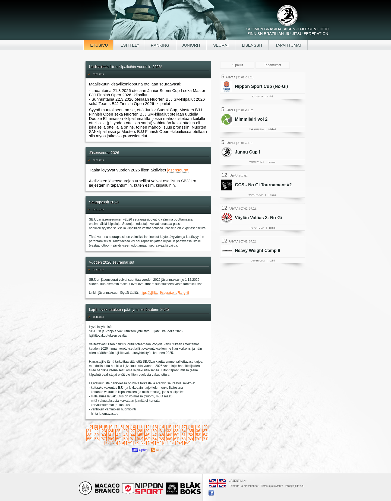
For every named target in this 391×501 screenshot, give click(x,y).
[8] (121, 427)
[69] (191, 439)
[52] (191, 435)
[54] (205, 435)
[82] (180, 443)
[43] (125, 435)
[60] (125, 439)
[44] (133, 435)
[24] (111, 431)
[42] (118, 435)
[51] (183, 435)
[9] (127, 427)
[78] (151, 443)
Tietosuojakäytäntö (271, 485)
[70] (198, 439)
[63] (147, 439)
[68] (183, 439)
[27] (133, 431)
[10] (133, 427)
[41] (111, 435)
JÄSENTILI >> (238, 480)
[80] (165, 443)
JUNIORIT (191, 45)
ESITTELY (129, 45)
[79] (158, 443)
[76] (136, 443)
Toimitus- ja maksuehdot (243, 485)
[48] (162, 435)
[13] (155, 427)
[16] (176, 427)
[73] (115, 443)
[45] (140, 435)
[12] (147, 427)
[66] (169, 439)
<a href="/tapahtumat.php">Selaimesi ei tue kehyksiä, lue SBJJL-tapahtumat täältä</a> (263, 169)
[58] (111, 439)
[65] (162, 439)
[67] (176, 439)
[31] (162, 431)
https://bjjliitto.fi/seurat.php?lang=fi (164, 293)
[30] (155, 431)
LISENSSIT (252, 45)
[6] (111, 427)
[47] (155, 435)
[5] (106, 427)
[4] (101, 427)
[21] (89, 431)
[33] (176, 431)
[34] (183, 431)
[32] (169, 431)
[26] (125, 431)
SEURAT (220, 45)
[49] (169, 435)
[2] (91, 427)
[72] (107, 443)
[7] (116, 427)
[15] (169, 427)
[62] (140, 439)
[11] (140, 427)
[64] (155, 439)
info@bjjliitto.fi (294, 485)
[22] (96, 431)
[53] (198, 435)
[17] (184, 427)
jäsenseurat (177, 170)
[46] (147, 435)
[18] (191, 427)
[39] (96, 435)
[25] (118, 431)
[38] (89, 435)
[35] (191, 431)
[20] (205, 427)
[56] (96, 439)
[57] (104, 439)
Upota (139, 450)
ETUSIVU (98, 45)
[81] (172, 443)
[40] (104, 435)
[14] (162, 427)
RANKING (161, 45)
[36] (198, 431)
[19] (198, 427)
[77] (143, 443)
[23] (104, 431)
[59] (118, 439)
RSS (157, 450)
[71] (205, 439)
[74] (122, 443)
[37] (205, 431)
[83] (187, 443)
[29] (147, 431)
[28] (140, 431)
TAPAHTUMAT (288, 45)
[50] (176, 435)
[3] (96, 427)
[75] (129, 443)
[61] (133, 439)
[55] (89, 439)
